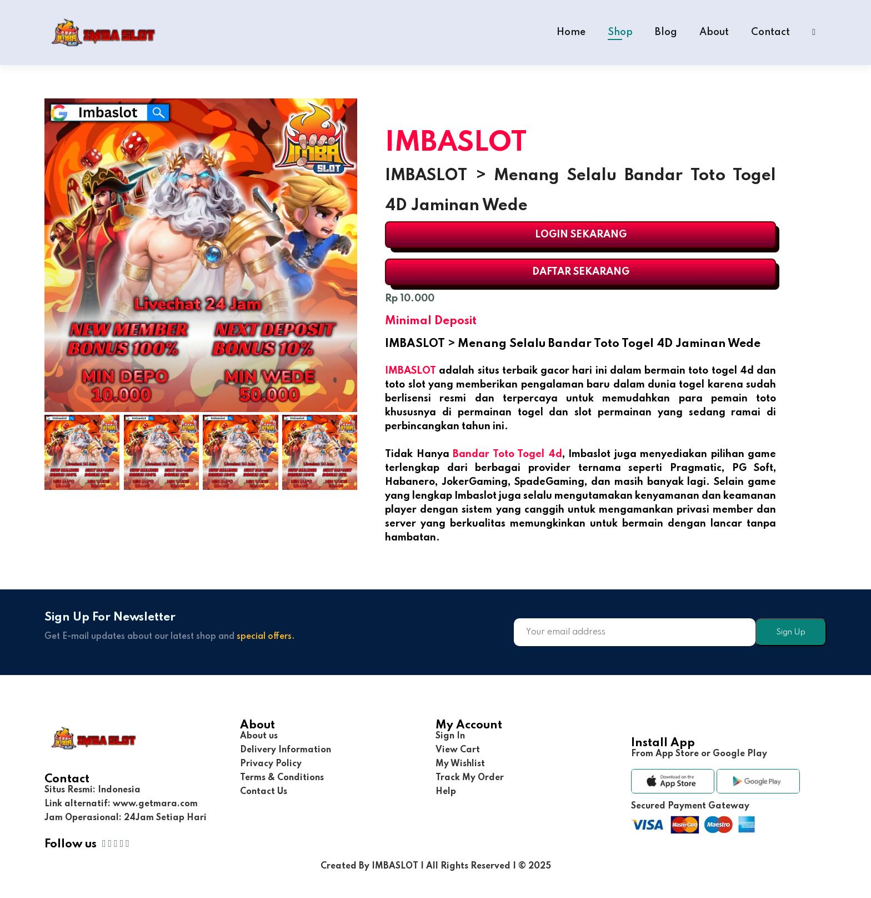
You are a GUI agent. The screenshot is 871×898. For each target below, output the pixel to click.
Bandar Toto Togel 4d (507, 454)
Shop (620, 32)
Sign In (450, 736)
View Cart (458, 750)
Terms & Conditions (282, 777)
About (714, 32)
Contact (770, 32)
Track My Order (470, 777)
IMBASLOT (410, 371)
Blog (666, 32)
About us (259, 736)
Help (446, 791)
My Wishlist (460, 764)
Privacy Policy (271, 764)
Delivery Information (285, 750)
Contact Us (263, 791)
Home (571, 32)
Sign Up (790, 632)
